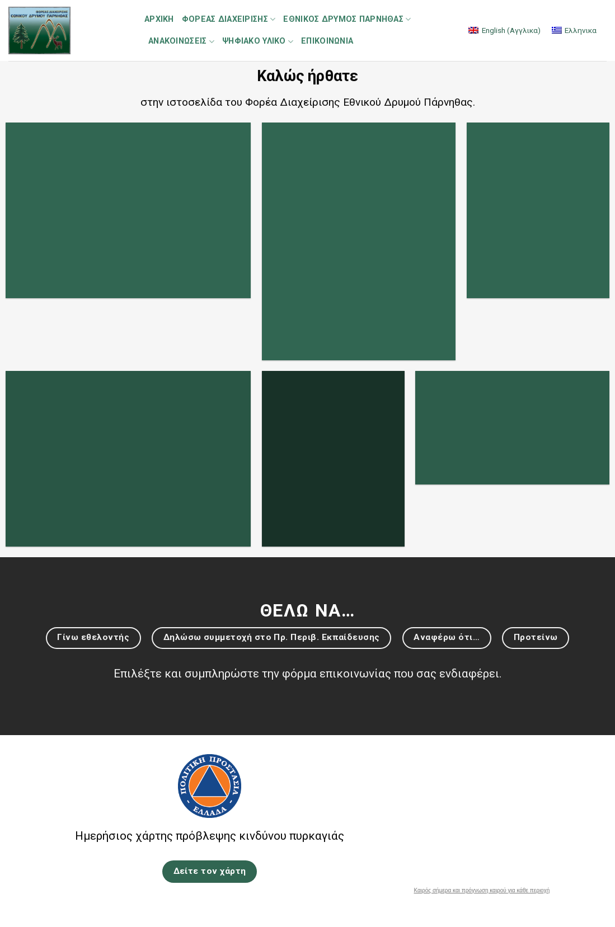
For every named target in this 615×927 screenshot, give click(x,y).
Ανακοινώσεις (181, 41)
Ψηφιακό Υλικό (257, 41)
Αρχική (159, 19)
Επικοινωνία (327, 41)
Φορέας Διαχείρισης (229, 19)
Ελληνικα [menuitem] (581, 30)
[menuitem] (504, 30)
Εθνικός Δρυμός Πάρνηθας (347, 19)
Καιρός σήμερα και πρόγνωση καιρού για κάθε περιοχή (482, 890)
